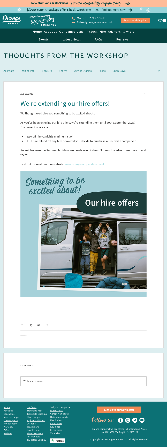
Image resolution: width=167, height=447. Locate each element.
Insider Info (28, 71)
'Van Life (46, 71)
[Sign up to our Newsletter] (119, 410)
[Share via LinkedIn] (38, 325)
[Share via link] (47, 325)
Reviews (8, 433)
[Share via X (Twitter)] (30, 325)
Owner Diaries (83, 71)
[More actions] (144, 94)
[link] (161, 20)
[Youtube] (142, 420)
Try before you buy (36, 439)
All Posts (8, 71)
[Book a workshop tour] (135, 20)
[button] (50, 31)
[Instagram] (127, 420)
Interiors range (11, 417)
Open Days (119, 71)
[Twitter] (134, 420)
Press (102, 71)
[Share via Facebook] (22, 325)
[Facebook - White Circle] (120, 420)
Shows (63, 71)
